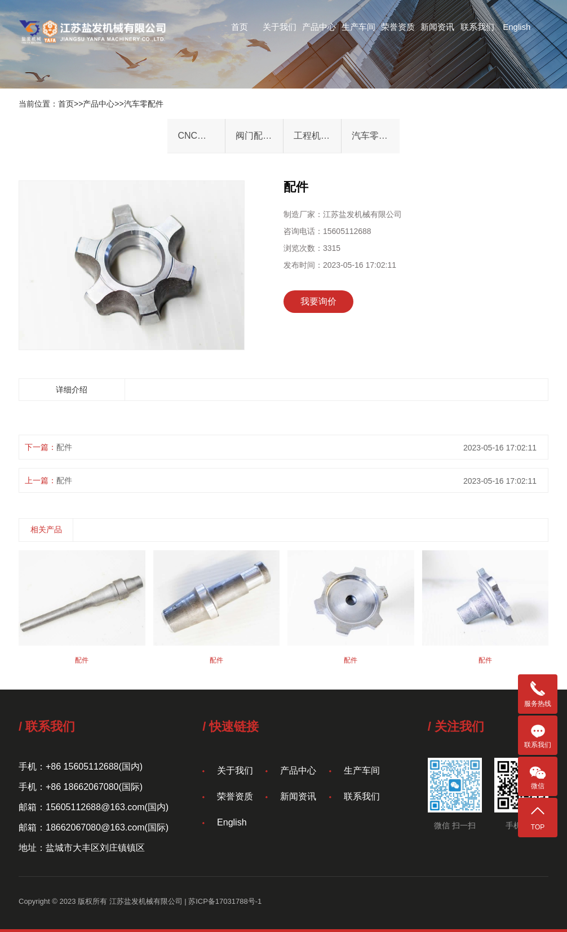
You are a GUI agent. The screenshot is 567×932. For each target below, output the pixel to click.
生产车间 (358, 27)
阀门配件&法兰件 (259, 135)
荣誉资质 (398, 27)
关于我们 (279, 27)
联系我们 (477, 27)
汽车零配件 (143, 103)
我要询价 (318, 301)
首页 (239, 27)
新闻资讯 (437, 27)
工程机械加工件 (317, 135)
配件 (64, 447)
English (516, 27)
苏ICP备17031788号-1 (225, 901)
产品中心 (319, 27)
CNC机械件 (201, 135)
